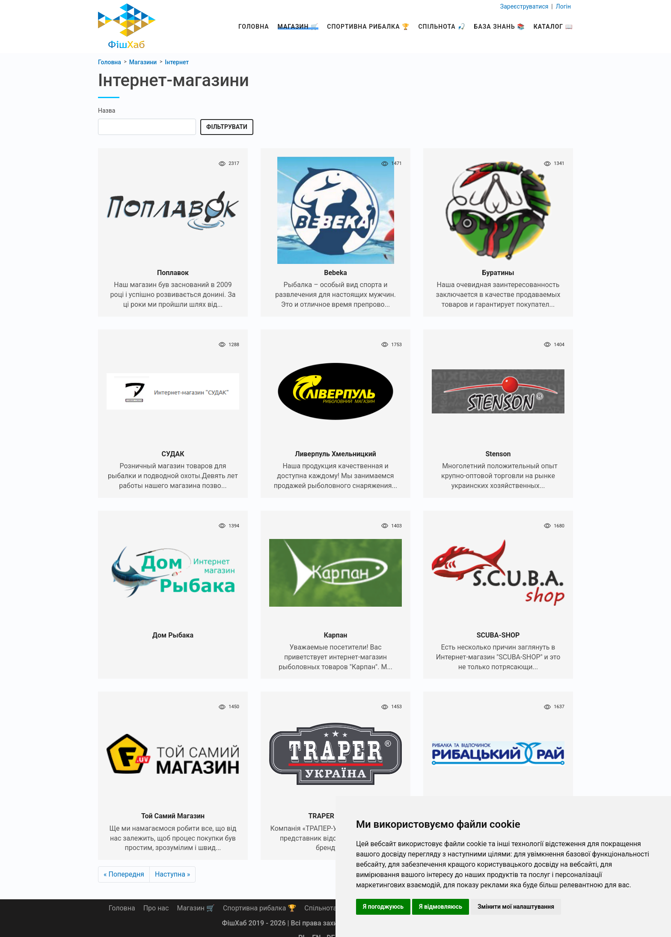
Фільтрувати (226, 126)
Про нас (156, 908)
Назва (106, 110)
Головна (253, 26)
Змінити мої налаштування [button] (516, 906)
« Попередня (124, 874)
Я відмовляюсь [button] (440, 906)
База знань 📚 (499, 26)
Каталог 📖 (553, 26)
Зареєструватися (525, 6)
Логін (562, 6)
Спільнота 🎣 (441, 26)
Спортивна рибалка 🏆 (368, 26)
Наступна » (172, 874)
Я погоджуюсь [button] (383, 906)
